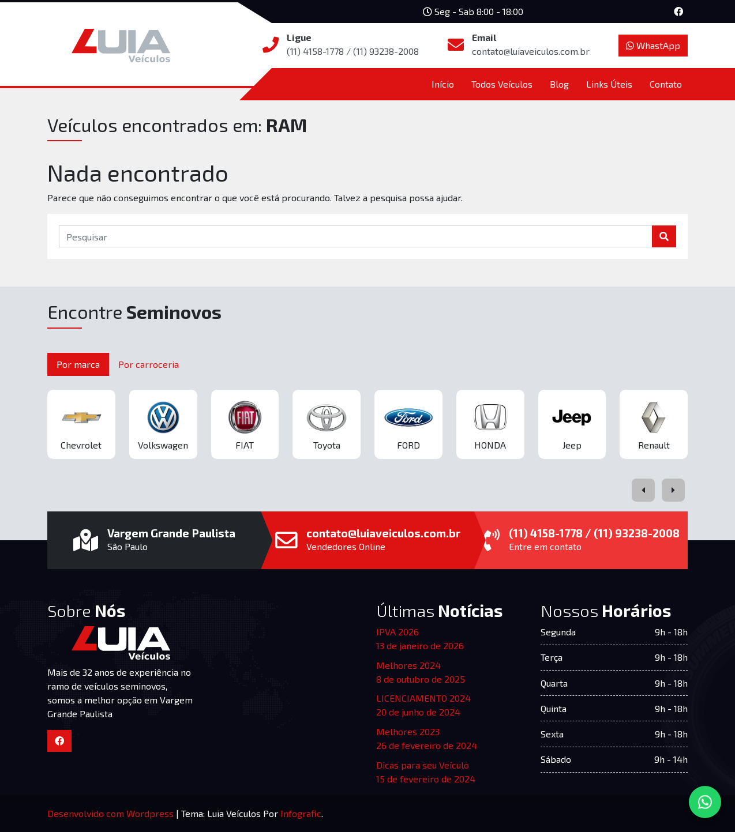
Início (443, 83)
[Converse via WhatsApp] (705, 802)
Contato (666, 83)
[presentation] (643, 490)
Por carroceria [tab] (148, 364)
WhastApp (653, 45)
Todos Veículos (501, 83)
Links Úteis (609, 83)
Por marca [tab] (78, 364)
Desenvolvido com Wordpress (111, 813)
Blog (559, 83)
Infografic (300, 813)
